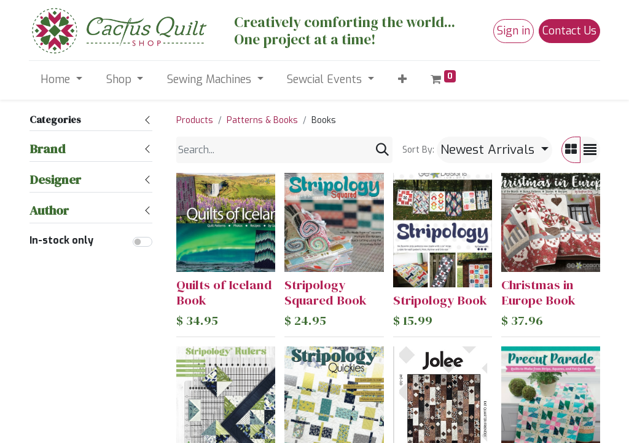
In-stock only (61, 240)
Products (194, 120)
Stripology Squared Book (325, 292)
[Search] (382, 150)
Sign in (513, 30)
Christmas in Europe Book (538, 292)
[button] (402, 80)
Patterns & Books (262, 120)
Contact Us (569, 30)
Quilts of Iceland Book (224, 292)
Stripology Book (440, 300)
